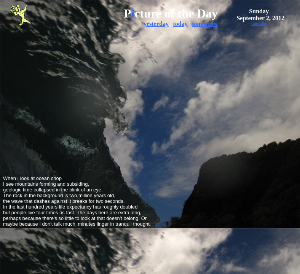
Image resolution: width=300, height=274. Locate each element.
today (180, 24)
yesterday (156, 24)
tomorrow (205, 24)
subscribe (259, 24)
